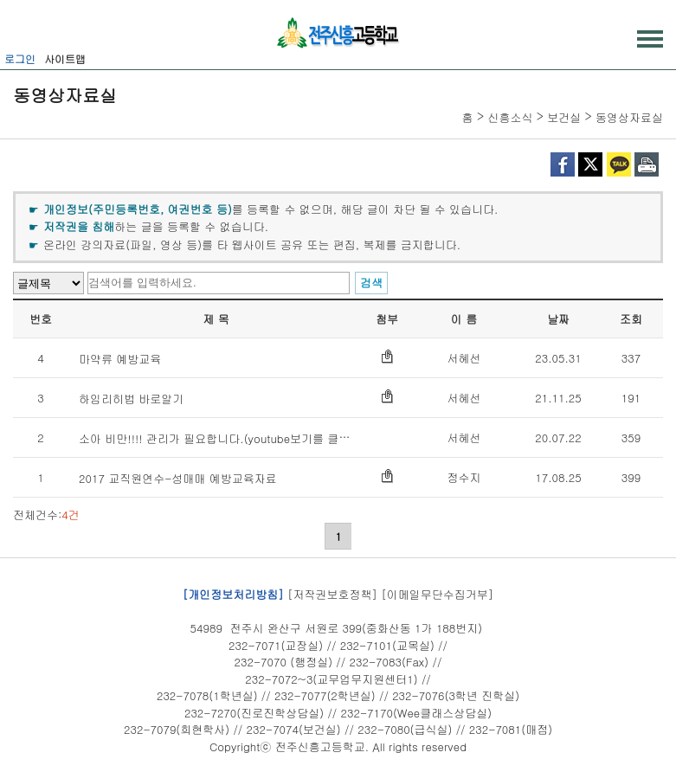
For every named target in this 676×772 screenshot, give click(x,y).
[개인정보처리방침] (233, 594)
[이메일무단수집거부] (437, 594)
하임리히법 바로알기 (131, 398)
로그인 (19, 58)
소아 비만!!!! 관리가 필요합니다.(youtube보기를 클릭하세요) (233, 438)
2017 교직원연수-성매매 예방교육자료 (178, 478)
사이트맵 (65, 58)
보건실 (564, 117)
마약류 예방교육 (120, 359)
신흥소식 (509, 117)
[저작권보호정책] (332, 594)
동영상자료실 (629, 117)
